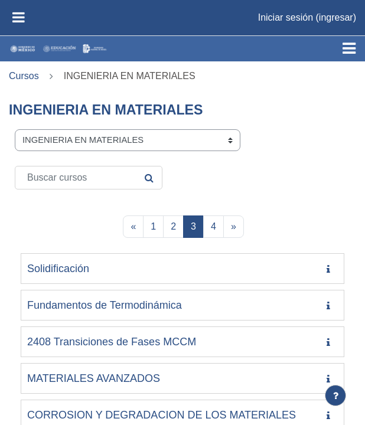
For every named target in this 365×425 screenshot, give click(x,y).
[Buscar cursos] (88, 177)
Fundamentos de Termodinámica (104, 305)
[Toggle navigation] (349, 48)
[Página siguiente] (233, 226)
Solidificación (58, 268)
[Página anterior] (133, 226)
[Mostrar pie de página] (335, 395)
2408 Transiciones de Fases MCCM (111, 342)
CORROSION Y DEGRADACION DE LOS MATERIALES (161, 415)
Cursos (24, 76)
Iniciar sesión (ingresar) (307, 17)
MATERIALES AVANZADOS (93, 378)
